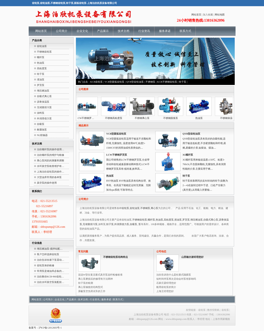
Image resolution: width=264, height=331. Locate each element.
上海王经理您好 (165, 291)
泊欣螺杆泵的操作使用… (50, 149)
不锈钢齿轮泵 (139, 219)
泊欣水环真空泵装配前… (50, 282)
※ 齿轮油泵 (40, 46)
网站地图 (220, 14)
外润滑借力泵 (121, 224)
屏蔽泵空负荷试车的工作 (91, 291)
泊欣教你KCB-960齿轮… (50, 276)
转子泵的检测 (85, 283)
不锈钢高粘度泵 (114, 118)
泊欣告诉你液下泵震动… (50, 259)
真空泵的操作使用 (47, 182)
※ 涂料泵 (39, 113)
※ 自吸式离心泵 (43, 96)
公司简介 (61, 31)
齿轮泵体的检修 (45, 265)
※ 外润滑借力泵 (43, 118)
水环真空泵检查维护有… (50, 166)
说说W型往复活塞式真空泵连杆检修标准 (100, 274)
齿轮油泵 (135, 208)
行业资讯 (144, 31)
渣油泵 (178, 219)
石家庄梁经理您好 (166, 283)
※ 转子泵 (39, 74)
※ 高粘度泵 (40, 68)
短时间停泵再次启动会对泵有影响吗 (176, 278)
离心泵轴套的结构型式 (90, 287)
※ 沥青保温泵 (41, 101)
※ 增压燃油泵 (41, 90)
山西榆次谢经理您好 (192, 257)
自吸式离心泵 (210, 219)
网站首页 (196, 14)
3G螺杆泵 (188, 154)
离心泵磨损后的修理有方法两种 (95, 278)
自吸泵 (133, 224)
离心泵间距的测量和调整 (50, 160)
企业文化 (82, 31)
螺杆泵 (151, 219)
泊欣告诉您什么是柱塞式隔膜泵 (173, 274)
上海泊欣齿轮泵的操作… (50, 171)
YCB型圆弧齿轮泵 (115, 81)
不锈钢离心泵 (143, 118)
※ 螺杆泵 (39, 57)
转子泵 (182, 81)
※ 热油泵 (39, 62)
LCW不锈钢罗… (86, 118)
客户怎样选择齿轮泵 (48, 254)
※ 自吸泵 (39, 124)
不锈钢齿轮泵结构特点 (115, 257)
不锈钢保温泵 (228, 118)
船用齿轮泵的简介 (166, 287)
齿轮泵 (125, 208)
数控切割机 (213, 310)
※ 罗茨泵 (39, 85)
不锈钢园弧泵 (171, 118)
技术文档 (123, 31)
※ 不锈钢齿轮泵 (43, 51)
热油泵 (200, 118)
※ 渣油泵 (39, 79)
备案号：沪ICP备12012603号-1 (45, 327)
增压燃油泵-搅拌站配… (49, 248)
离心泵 (154, 208)
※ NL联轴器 (41, 135)
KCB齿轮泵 (96, 81)
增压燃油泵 (196, 219)
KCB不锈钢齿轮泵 (167, 81)
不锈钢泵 (150, 81)
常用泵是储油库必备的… (50, 271)
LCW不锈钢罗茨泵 (116, 154)
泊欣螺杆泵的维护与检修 (50, 155)
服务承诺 (165, 31)
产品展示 (103, 31)
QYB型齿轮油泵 (135, 81)
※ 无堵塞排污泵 (43, 107)
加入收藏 (208, 14)
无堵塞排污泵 (90, 224)
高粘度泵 (169, 219)
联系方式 (185, 31)
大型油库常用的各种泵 (49, 177)
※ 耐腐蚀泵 (40, 129)
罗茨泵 (186, 219)
